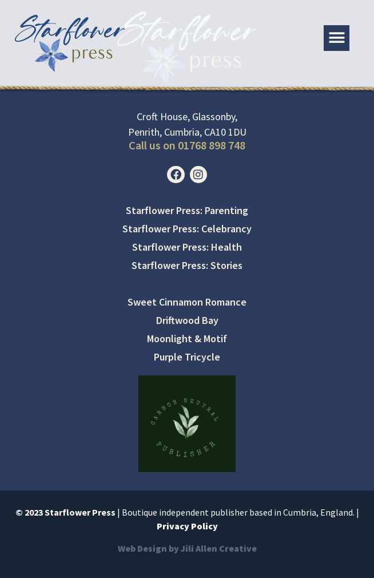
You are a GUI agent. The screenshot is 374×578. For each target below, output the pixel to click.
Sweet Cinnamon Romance (187, 301)
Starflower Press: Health (187, 247)
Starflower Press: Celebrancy (187, 228)
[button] (336, 38)
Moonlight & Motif (187, 338)
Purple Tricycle (187, 356)
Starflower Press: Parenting (187, 210)
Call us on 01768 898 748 (187, 145)
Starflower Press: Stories (187, 265)
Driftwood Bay (187, 320)
